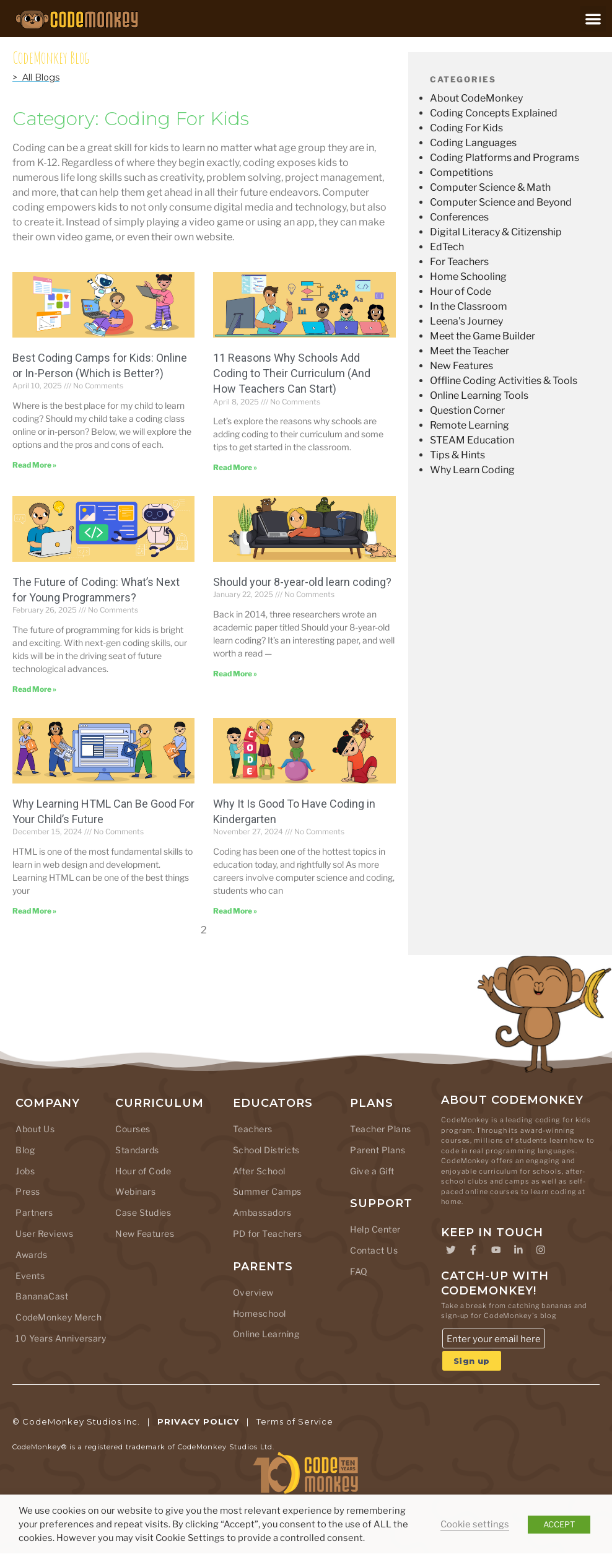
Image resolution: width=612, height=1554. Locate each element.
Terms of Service (294, 1422)
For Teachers (459, 262)
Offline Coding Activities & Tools (503, 380)
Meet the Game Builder (482, 336)
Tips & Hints (457, 455)
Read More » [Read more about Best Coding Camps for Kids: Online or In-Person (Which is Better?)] (34, 464)
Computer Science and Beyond (501, 202)
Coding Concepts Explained (493, 113)
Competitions (461, 172)
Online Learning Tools (479, 395)
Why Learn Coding (472, 470)
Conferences (459, 217)
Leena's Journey (466, 321)
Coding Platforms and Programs (504, 158)
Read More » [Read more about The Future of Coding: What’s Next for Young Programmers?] (34, 689)
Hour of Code (460, 291)
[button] (593, 19)
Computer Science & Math (490, 187)
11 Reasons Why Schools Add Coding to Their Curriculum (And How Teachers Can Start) (291, 373)
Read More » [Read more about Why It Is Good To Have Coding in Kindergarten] (235, 910)
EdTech (447, 247)
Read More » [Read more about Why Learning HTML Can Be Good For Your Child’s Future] (34, 910)
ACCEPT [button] (559, 1524)
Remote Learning (469, 425)
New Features (461, 366)
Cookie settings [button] (474, 1524)
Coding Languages (473, 143)
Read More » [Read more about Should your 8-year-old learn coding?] (235, 673)
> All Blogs (35, 77)
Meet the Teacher (469, 351)
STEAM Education (472, 440)
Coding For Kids (466, 128)
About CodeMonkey (476, 98)
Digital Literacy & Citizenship (496, 232)
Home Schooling (468, 276)
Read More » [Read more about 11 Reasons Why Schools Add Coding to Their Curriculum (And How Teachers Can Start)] (235, 467)
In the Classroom (468, 306)
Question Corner (467, 410)
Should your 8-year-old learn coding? (302, 581)
